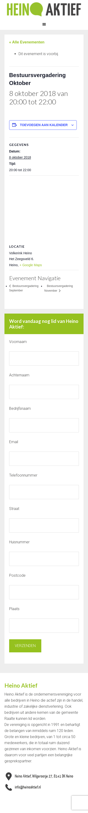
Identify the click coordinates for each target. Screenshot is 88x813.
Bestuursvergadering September (23, 288)
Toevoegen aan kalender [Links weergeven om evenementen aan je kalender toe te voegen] (44, 125)
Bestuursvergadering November (58, 288)
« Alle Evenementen (27, 42)
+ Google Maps (30, 265)
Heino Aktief (44, 9)
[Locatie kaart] (44, 209)
